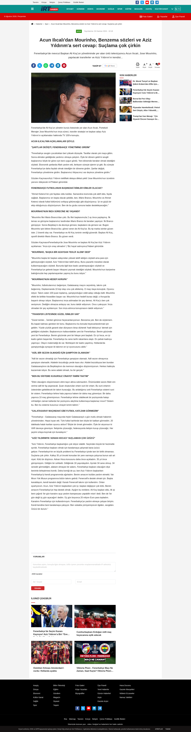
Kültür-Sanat (161, 9)
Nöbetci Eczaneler (127, 693)
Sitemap (72, 719)
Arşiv (99, 697)
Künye (44, 2)
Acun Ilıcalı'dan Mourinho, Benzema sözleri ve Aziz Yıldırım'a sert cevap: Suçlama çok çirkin (86, 24)
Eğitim (128, 9)
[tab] (38, 556)
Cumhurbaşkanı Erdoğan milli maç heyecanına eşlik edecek (94, 633)
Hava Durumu (125, 685)
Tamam (167, 729)
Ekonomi (101, 9)
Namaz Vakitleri (126, 697)
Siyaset (70, 9)
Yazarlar (162, 16)
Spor (119, 9)
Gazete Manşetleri (127, 689)
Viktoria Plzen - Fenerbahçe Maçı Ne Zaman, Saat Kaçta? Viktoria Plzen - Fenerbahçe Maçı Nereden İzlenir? (95, 670)
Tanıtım (35, 2)
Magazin (138, 9)
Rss (65, 719)
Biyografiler (79, 693)
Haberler (39, 24)
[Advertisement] (18, 62)
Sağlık (111, 9)
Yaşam (56, 705)
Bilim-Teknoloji (59, 685)
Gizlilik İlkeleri (78, 2)
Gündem (80, 9)
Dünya (90, 9)
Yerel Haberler (103, 689)
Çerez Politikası (64, 2)
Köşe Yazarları (81, 689)
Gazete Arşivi (102, 701)
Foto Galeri (146, 16)
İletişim (52, 2)
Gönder (37, 588)
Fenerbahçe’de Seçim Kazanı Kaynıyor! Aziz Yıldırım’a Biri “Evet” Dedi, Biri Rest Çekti (51, 633)
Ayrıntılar (159, 729)
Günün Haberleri (104, 693)
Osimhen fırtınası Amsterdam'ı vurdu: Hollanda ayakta (48, 669)
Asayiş (149, 9)
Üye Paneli (178, 16)
